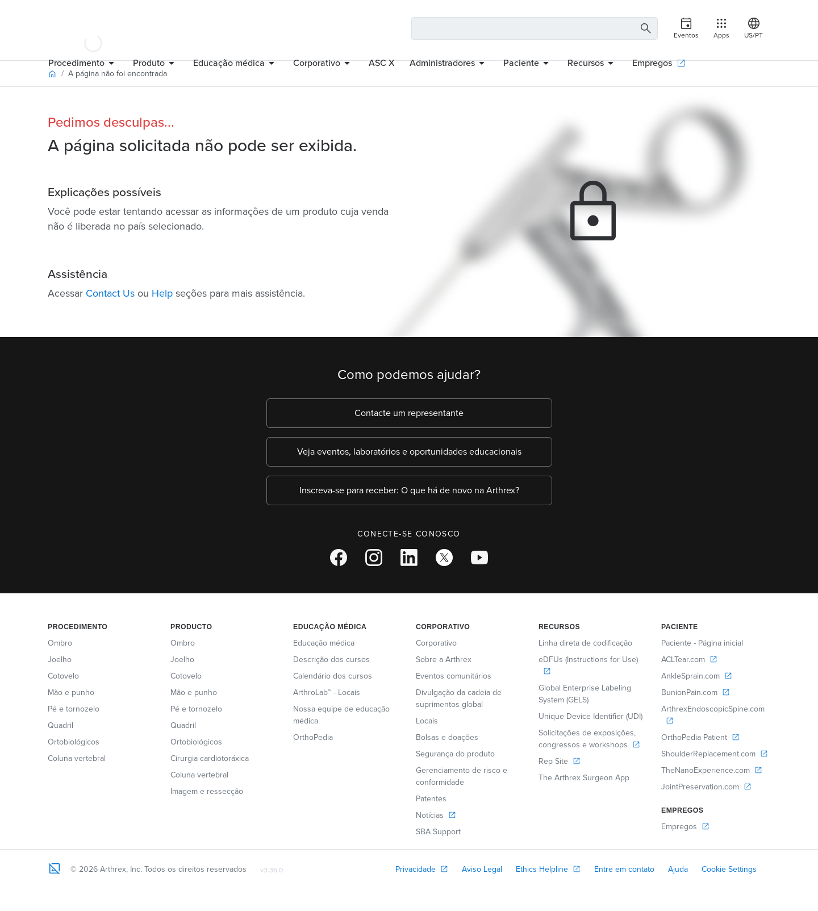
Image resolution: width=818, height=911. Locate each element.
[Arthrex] (93, 28)
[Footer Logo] (54, 868)
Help (162, 293)
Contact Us (110, 293)
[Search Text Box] (534, 28)
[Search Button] (644, 29)
